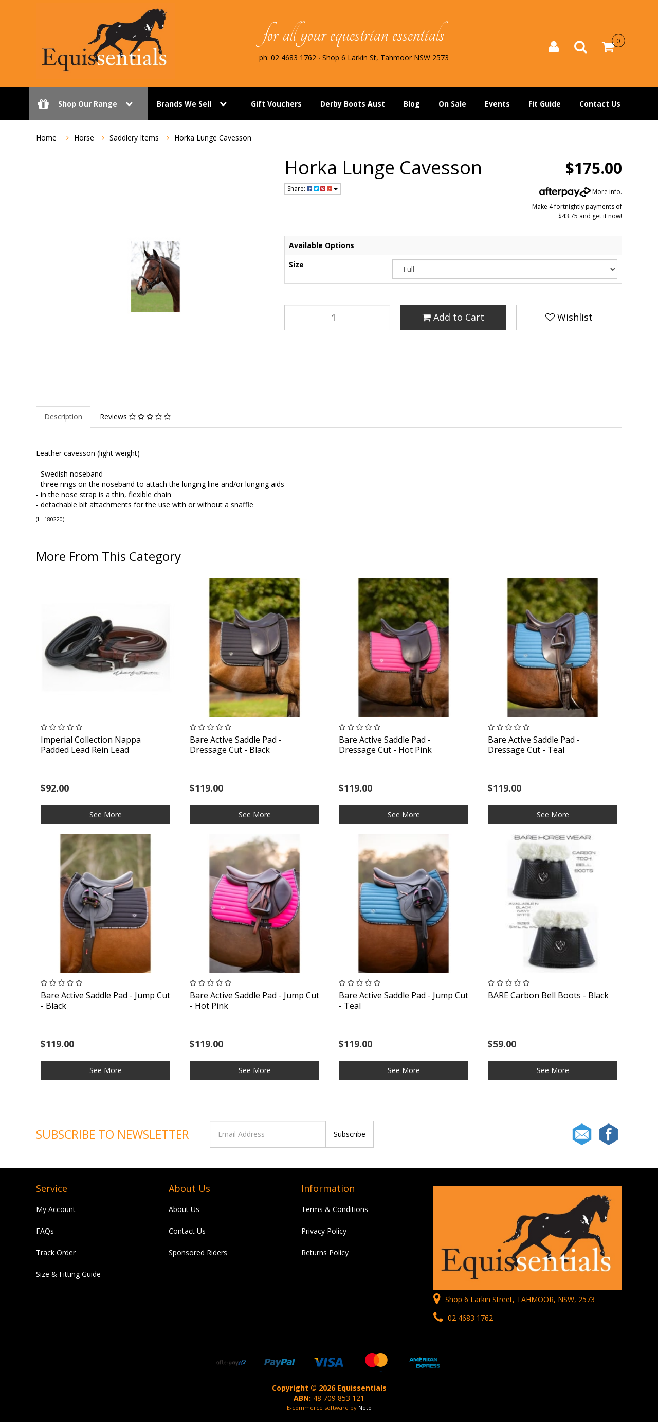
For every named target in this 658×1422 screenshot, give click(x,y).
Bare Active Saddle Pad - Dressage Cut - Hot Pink (385, 744)
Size (296, 264)
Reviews (135, 417)
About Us (184, 1209)
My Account (56, 1209)
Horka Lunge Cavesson (212, 138)
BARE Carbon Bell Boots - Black (548, 995)
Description (63, 417)
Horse (84, 138)
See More (105, 814)
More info (579, 191)
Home (46, 138)
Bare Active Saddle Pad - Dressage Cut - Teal (534, 744)
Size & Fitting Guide (68, 1274)
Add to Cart (453, 317)
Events (497, 104)
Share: (312, 188)
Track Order (56, 1252)
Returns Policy (325, 1252)
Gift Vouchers (276, 104)
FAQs (45, 1231)
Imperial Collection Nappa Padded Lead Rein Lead (91, 744)
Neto (365, 1407)
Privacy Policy (323, 1231)
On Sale (452, 104)
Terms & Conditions (334, 1209)
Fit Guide (544, 104)
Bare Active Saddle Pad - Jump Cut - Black (105, 1000)
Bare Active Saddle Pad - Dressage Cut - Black (236, 744)
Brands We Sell (184, 104)
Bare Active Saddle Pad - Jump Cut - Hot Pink (254, 1000)
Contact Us (599, 104)
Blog (412, 104)
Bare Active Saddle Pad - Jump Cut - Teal (403, 1000)
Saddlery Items (134, 138)
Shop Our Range (88, 104)
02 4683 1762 (463, 1318)
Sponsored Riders (198, 1252)
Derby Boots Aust (352, 104)
